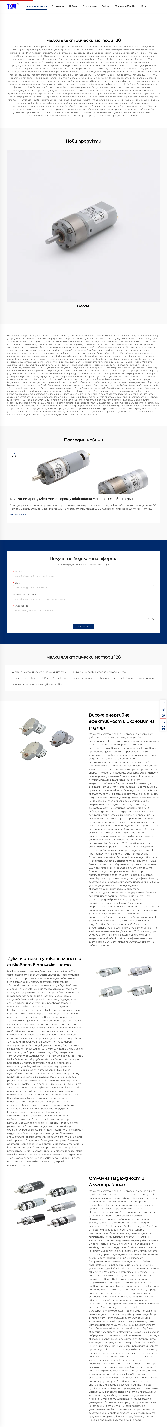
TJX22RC (83, 306)
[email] (163, 721)
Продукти (58, 6)
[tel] (163, 709)
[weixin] (163, 728)
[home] (13, 6)
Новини (73, 6)
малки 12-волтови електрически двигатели (39, 672)
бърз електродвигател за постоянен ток (100, 672)
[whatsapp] (163, 715)
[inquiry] (163, 703)
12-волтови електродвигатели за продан (67, 678)
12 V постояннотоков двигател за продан (127, 678)
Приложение (90, 6)
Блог (144, 6)
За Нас (105, 6)
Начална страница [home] (36, 6)
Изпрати (83, 626)
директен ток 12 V (23, 678)
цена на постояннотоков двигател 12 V (36, 684)
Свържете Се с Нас (125, 6)
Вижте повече (18, 514)
